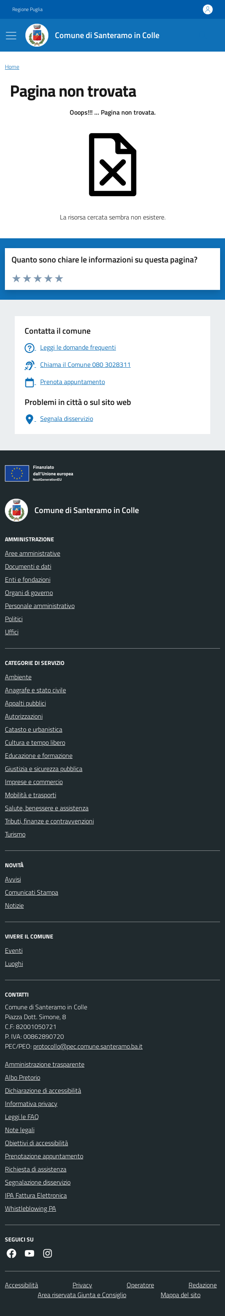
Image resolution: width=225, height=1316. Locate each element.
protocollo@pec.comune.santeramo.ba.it (88, 1046)
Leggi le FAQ (22, 1117)
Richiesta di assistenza (35, 1169)
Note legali (19, 1130)
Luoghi (14, 963)
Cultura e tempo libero (35, 742)
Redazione (203, 1285)
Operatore (140, 1285)
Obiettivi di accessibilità (36, 1143)
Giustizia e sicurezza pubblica (43, 768)
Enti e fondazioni (27, 579)
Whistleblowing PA (30, 1208)
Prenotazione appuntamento (44, 1156)
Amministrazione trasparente (44, 1064)
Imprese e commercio (34, 782)
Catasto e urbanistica (33, 729)
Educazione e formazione (39, 755)
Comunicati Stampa (31, 892)
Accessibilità (21, 1285)
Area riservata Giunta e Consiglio (82, 1295)
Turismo (15, 834)
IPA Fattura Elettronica (36, 1195)
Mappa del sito (180, 1295)
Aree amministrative (32, 553)
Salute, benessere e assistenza (47, 808)
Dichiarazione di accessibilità (43, 1090)
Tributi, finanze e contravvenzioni (49, 821)
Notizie (14, 905)
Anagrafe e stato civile (35, 690)
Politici (14, 619)
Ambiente (18, 677)
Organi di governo (29, 592)
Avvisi (13, 879)
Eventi (14, 950)
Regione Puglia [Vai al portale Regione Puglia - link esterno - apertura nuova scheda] (27, 9)
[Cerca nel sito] (203, 35)
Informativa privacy (31, 1103)
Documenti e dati (28, 566)
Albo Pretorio (22, 1077)
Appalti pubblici (25, 703)
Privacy (82, 1285)
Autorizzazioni (24, 716)
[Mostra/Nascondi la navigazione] (11, 35)
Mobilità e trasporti (30, 795)
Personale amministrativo (40, 606)
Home (12, 67)
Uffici (11, 632)
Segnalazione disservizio (37, 1182)
